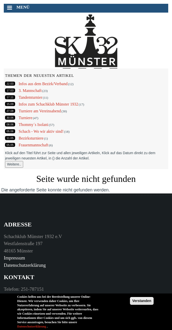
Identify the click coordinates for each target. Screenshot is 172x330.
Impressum (14, 257)
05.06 (10, 131)
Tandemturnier (30, 97)
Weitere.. (14, 164)
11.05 (10, 138)
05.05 (10, 144)
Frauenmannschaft (33, 145)
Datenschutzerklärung (25, 265)
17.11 (10, 97)
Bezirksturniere (31, 138)
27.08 (10, 110)
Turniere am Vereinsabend (40, 111)
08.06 (10, 124)
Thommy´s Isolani (33, 124)
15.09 (10, 104)
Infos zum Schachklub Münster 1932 (48, 104)
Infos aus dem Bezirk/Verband (43, 84)
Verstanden (141, 304)
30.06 (10, 117)
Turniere (25, 118)
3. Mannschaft (30, 90)
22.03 (10, 83)
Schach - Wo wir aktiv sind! (41, 131)
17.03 (10, 90)
